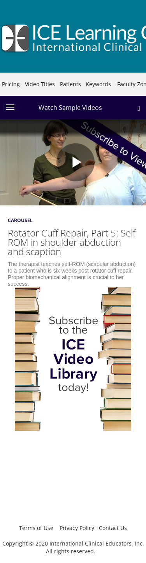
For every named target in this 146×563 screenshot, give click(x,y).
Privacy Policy (77, 528)
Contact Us (113, 528)
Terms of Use (36, 528)
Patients (70, 84)
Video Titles (40, 84)
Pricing (11, 84)
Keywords (98, 84)
